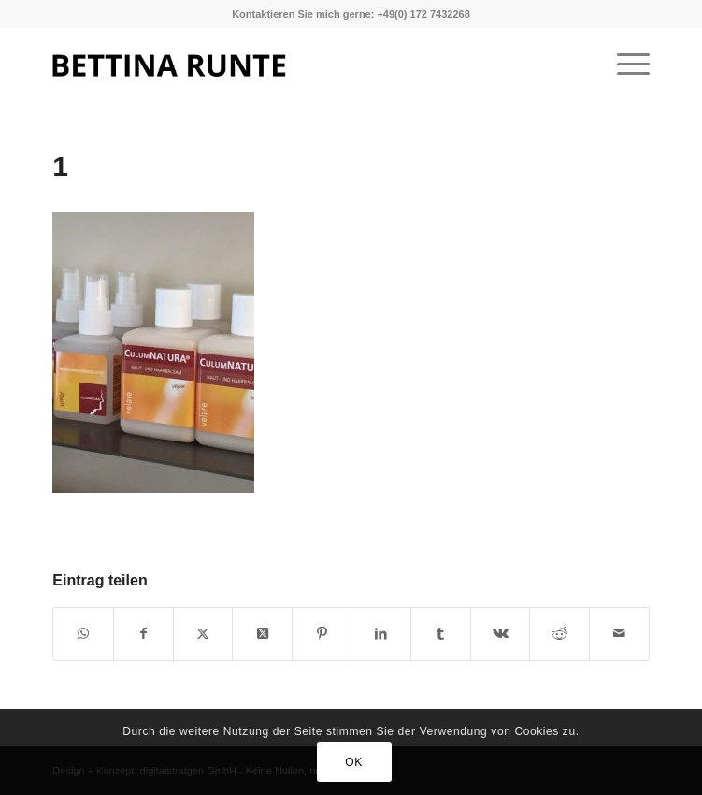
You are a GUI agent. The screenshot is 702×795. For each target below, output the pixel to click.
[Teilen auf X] (203, 633)
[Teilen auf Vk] (500, 633)
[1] (291, 64)
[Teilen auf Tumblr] (440, 633)
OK (354, 762)
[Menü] (624, 64)
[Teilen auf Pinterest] (322, 633)
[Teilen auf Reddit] (559, 633)
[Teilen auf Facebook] (143, 633)
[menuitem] (624, 64)
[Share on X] (262, 633)
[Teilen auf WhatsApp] (83, 633)
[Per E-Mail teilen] (619, 633)
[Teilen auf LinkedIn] (380, 633)
